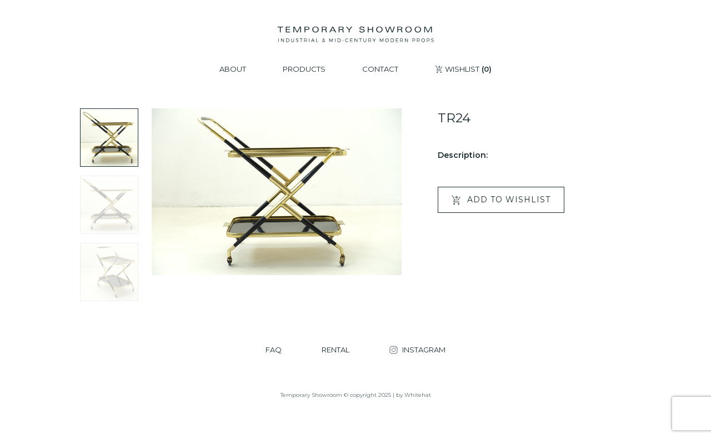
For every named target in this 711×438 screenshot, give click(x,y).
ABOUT (232, 69)
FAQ (274, 350)
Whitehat (417, 395)
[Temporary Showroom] (355, 34)
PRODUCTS (304, 69)
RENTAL (335, 350)
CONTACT (380, 69)
